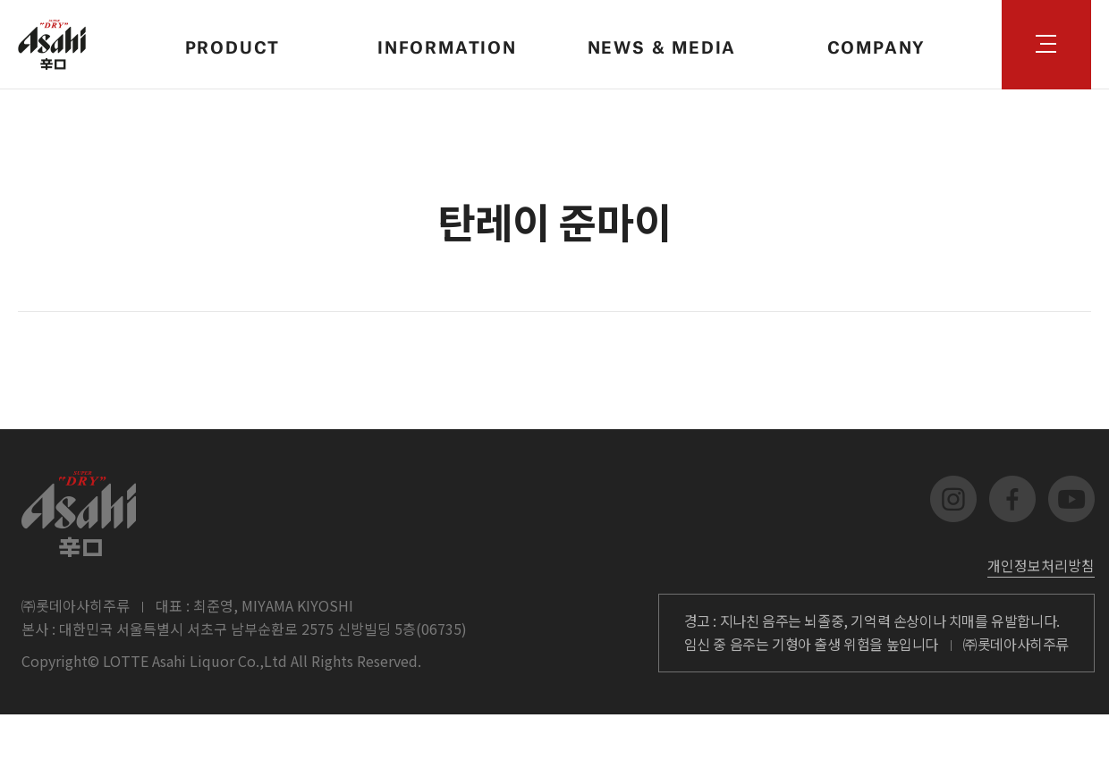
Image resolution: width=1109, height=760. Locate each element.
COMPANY (877, 44)
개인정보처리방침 (1041, 565)
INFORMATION (447, 44)
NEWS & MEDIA (662, 44)
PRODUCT (233, 44)
